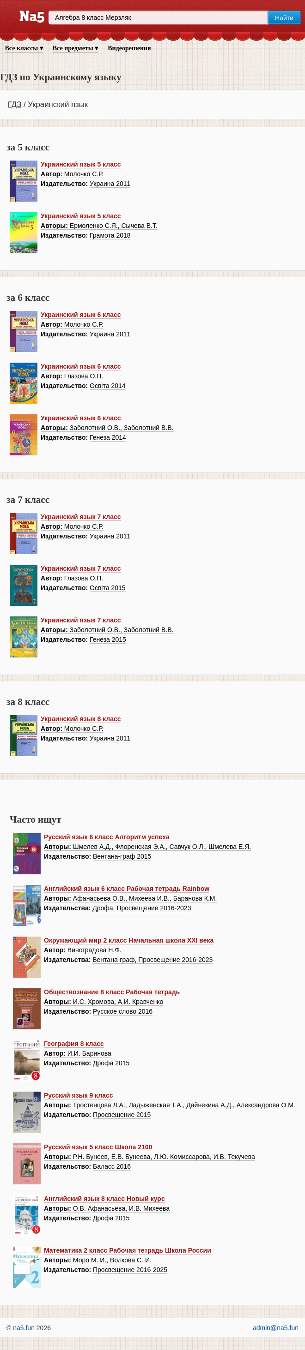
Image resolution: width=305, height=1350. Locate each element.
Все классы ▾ (24, 48)
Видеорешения (129, 48)
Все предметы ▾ (75, 48)
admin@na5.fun (276, 1328)
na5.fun (24, 1328)
